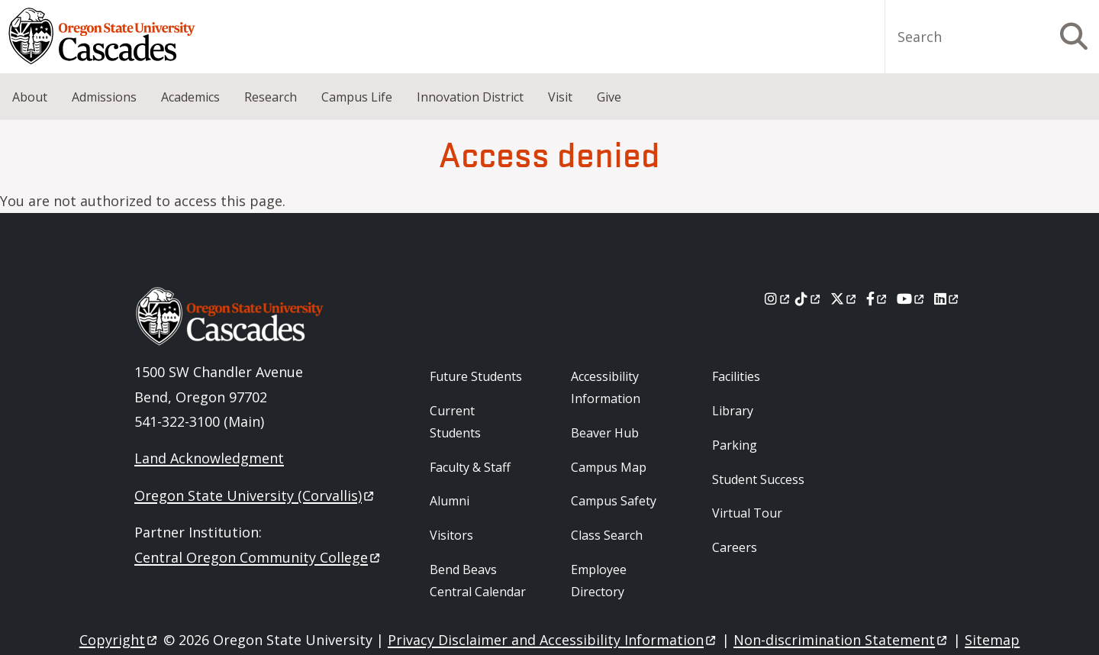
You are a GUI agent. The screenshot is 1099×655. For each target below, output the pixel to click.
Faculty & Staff (470, 467)
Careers (734, 547)
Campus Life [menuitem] (356, 97)
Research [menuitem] (270, 97)
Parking (734, 445)
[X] (844, 298)
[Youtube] (912, 298)
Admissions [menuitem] (104, 97)
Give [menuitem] (609, 97)
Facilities (736, 376)
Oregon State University (255, 495)
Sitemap (992, 640)
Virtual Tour (747, 513)
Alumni (449, 500)
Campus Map (608, 467)
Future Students (476, 376)
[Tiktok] (808, 298)
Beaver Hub (605, 432)
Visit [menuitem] (560, 97)
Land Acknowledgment (209, 458)
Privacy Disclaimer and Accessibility (553, 640)
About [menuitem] (29, 97)
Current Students (455, 421)
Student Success (758, 479)
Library (732, 410)
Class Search (607, 535)
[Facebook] (877, 298)
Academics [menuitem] (190, 97)
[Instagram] (778, 298)
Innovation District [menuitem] (470, 97)
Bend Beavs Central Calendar (478, 580)
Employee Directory (599, 580)
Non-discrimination (841, 640)
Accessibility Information (605, 387)
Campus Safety (613, 500)
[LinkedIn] (947, 298)
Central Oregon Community (258, 557)
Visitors (451, 535)
